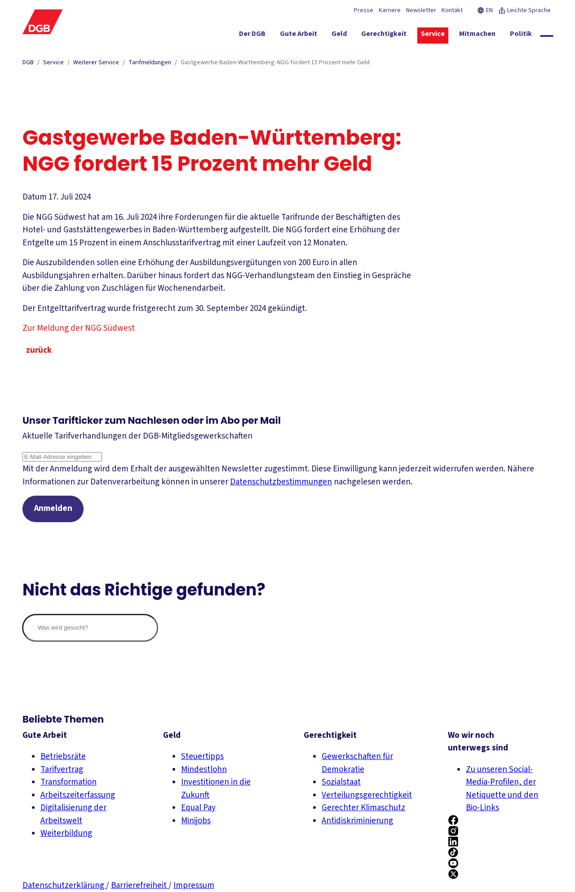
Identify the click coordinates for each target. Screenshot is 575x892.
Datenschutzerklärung (64, 885)
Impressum (193, 885)
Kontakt (452, 10)
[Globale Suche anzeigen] (546, 36)
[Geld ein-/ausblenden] (339, 35)
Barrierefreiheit (139, 885)
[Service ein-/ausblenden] (433, 35)
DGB (28, 62)
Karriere (390, 10)
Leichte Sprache (524, 10)
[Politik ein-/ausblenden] (521, 35)
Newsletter (421, 10)
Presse (363, 10)
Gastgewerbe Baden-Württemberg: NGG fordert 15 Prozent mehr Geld (275, 62)
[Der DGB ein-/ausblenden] (252, 35)
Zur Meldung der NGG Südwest (84, 328)
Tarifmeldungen (149, 62)
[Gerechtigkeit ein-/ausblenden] (384, 35)
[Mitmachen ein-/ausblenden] (477, 35)
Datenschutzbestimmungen (281, 482)
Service (53, 62)
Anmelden (53, 509)
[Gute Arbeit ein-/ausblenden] (298, 35)
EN (485, 10)
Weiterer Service (96, 62)
